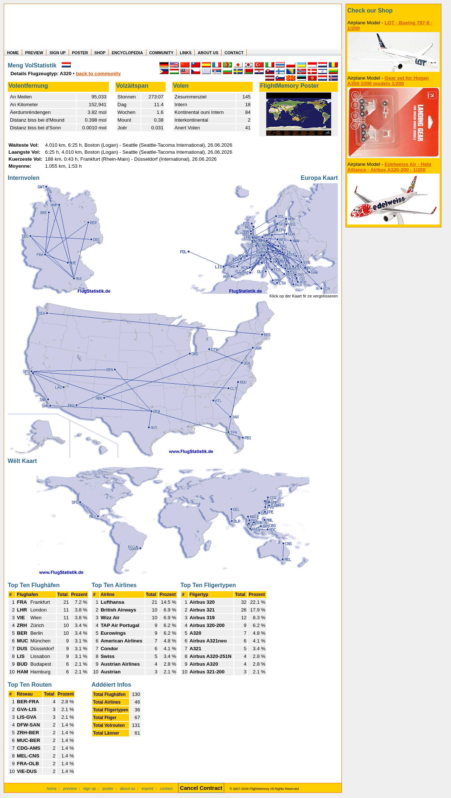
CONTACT (234, 52)
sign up (89, 788)
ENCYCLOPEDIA (127, 52)
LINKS (185, 52)
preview (70, 788)
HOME (13, 52)
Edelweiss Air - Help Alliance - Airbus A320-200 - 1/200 (389, 167)
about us (127, 788)
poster (108, 788)
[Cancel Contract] (201, 788)
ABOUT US (208, 52)
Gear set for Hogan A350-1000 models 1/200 (388, 80)
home (52, 788)
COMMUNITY (161, 52)
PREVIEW (34, 52)
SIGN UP (57, 52)
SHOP (99, 52)
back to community (98, 73)
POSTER (80, 52)
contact (166, 788)
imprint (147, 788)
